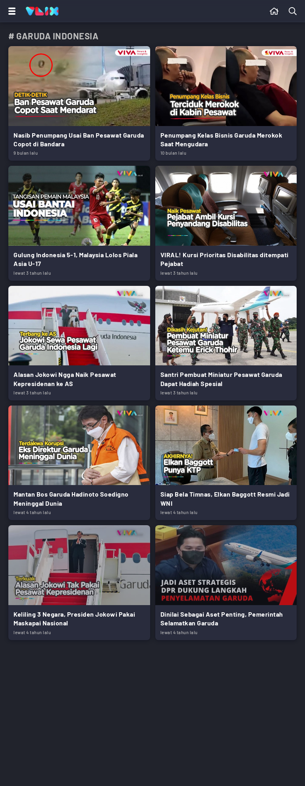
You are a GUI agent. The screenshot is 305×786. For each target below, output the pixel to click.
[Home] (42, 11)
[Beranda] (274, 11)
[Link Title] (79, 103)
